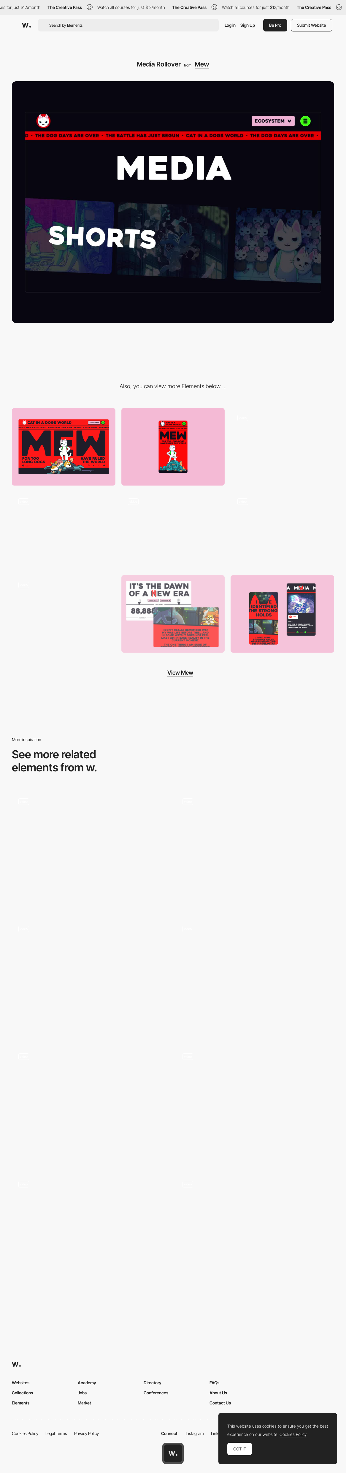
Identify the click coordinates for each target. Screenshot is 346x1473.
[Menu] (282, 530)
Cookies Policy (25, 1433)
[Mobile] (173, 447)
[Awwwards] (26, 25)
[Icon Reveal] (91, 1233)
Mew (202, 64)
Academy (87, 1382)
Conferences (156, 1392)
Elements (20, 1402)
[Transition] (282, 447)
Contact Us (220, 1402)
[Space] (255, 851)
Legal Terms (56, 1433)
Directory (152, 1382)
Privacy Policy (86, 1433)
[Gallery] (63, 614)
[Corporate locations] (255, 978)
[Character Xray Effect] (255, 1233)
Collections (22, 1392)
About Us (218, 1392)
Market (84, 1402)
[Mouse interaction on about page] (255, 1106)
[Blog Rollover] (173, 530)
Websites (20, 1382)
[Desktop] (63, 447)
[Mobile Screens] (282, 614)
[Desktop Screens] (173, 614)
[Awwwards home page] (173, 1453)
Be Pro (275, 25)
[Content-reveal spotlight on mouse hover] (91, 978)
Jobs (82, 1392)
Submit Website (311, 25)
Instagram (195, 1433)
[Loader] (63, 530)
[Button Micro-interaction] (91, 851)
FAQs (214, 1382)
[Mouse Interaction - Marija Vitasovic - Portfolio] (91, 1106)
